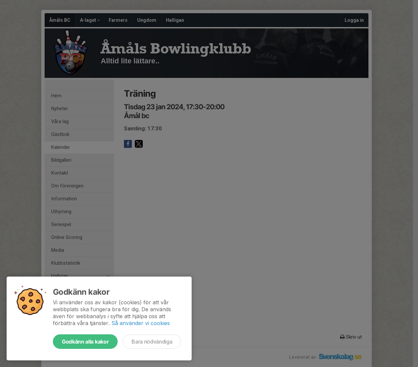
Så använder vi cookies (140, 323)
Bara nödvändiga (152, 341)
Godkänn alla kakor (85, 341)
